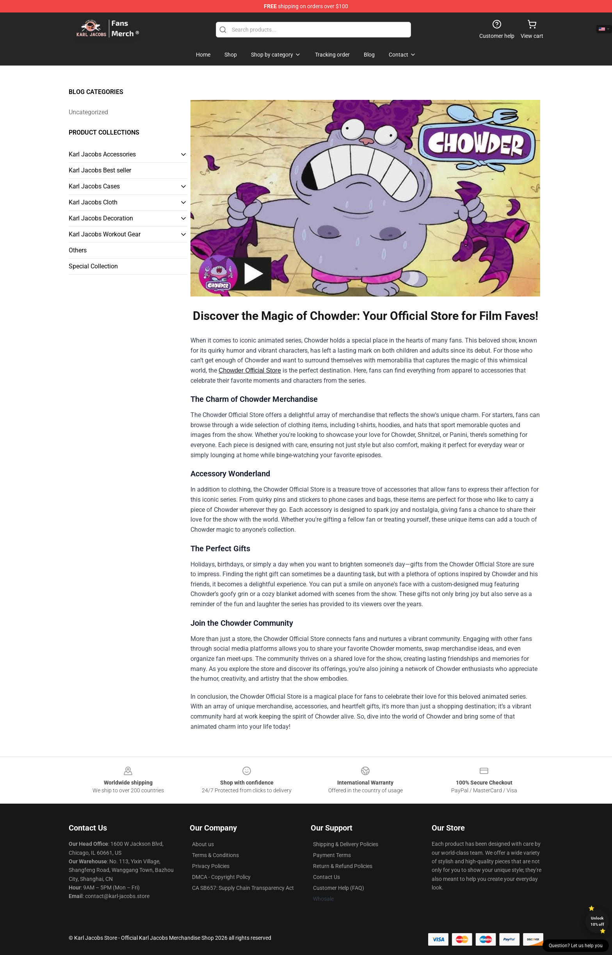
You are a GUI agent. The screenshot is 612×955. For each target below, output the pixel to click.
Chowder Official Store (250, 370)
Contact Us (326, 877)
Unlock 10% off (597, 921)
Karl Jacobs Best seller (100, 170)
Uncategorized (88, 112)
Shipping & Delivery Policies (345, 844)
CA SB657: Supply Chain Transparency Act (243, 888)
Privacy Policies (211, 866)
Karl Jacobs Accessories (102, 154)
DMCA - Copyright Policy (221, 877)
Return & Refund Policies (342, 866)
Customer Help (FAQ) (338, 888)
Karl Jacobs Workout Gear (105, 234)
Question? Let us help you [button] (576, 945)
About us (203, 844)
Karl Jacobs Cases (94, 186)
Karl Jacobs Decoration (101, 218)
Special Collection (93, 266)
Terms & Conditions (215, 855)
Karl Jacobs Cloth (93, 202)
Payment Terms (332, 855)
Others (78, 250)
